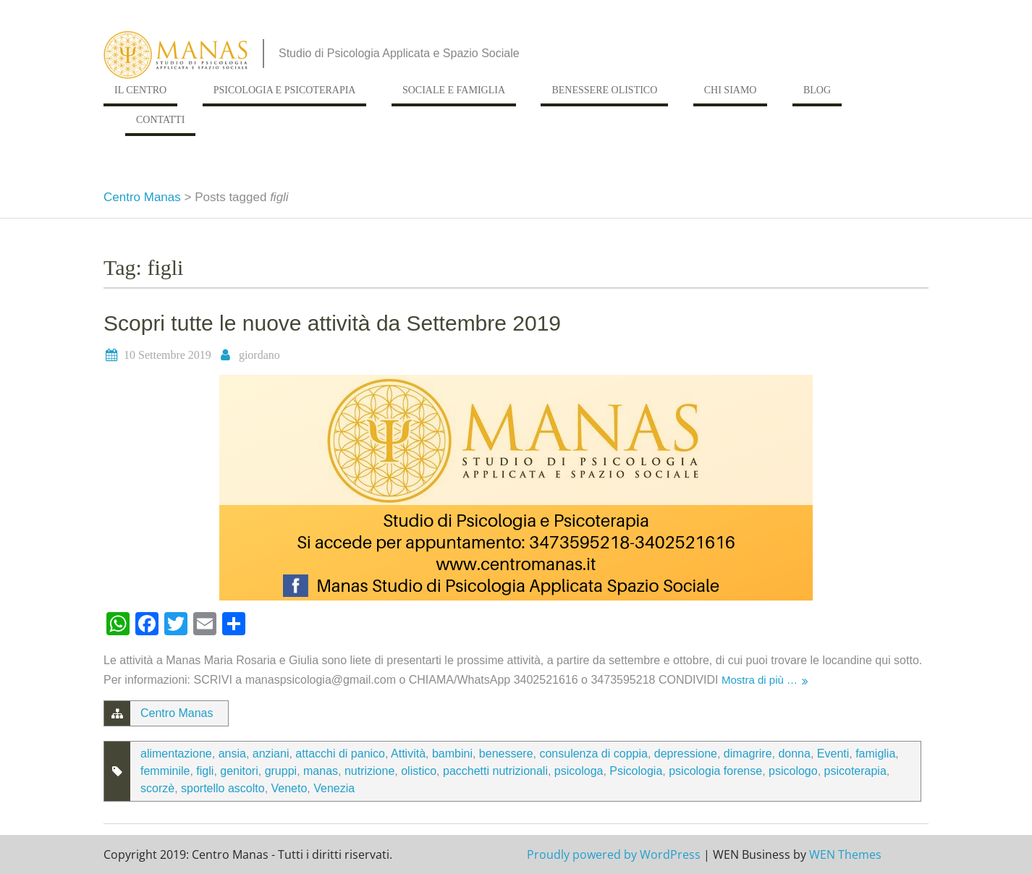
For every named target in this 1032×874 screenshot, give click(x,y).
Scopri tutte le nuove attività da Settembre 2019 (332, 323)
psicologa (579, 771)
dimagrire (748, 753)
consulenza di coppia (593, 753)
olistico (418, 771)
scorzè (157, 788)
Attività (408, 753)
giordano (259, 355)
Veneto (289, 788)
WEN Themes (845, 854)
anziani (271, 753)
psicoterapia (855, 771)
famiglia (875, 753)
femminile (165, 771)
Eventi (833, 753)
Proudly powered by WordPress (614, 854)
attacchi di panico (340, 753)
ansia (232, 753)
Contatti (160, 119)
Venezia (334, 788)
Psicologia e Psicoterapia (284, 90)
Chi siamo (730, 90)
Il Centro (140, 90)
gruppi (281, 771)
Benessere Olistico (604, 90)
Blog (817, 90)
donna (794, 753)
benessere (506, 753)
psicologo (793, 771)
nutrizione (369, 771)
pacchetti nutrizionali (495, 771)
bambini (452, 753)
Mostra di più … (760, 680)
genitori (239, 771)
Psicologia (635, 771)
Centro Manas (142, 197)
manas (320, 771)
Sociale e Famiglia (453, 90)
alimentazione (176, 753)
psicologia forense (715, 771)
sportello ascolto (223, 788)
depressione (685, 753)
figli (204, 771)
